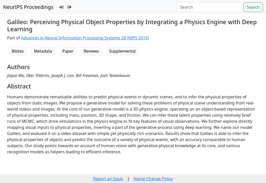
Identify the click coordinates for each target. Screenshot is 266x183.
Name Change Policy (153, 178)
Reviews (91, 51)
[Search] (209, 7)
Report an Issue (108, 178)
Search (253, 7)
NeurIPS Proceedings (28, 7)
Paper (68, 51)
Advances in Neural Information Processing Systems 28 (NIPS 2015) (85, 38)
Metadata (43, 51)
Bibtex (18, 51)
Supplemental (122, 51)
